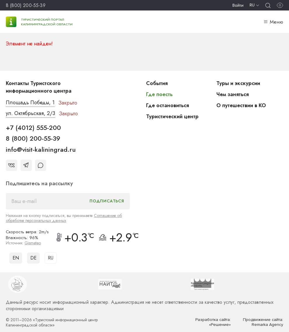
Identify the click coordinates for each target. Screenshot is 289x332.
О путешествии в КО (241, 105)
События (157, 83)
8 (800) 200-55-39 (25, 5)
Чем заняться (232, 94)
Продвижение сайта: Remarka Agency (263, 322)
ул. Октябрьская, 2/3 (30, 113)
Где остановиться (167, 105)
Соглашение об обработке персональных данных (64, 218)
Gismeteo (32, 243)
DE (33, 258)
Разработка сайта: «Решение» (213, 322)
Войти (238, 5)
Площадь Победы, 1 (30, 103)
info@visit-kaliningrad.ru (41, 149)
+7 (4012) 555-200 (33, 127)
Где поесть (159, 94)
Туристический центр (172, 116)
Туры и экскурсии (238, 83)
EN (16, 258)
